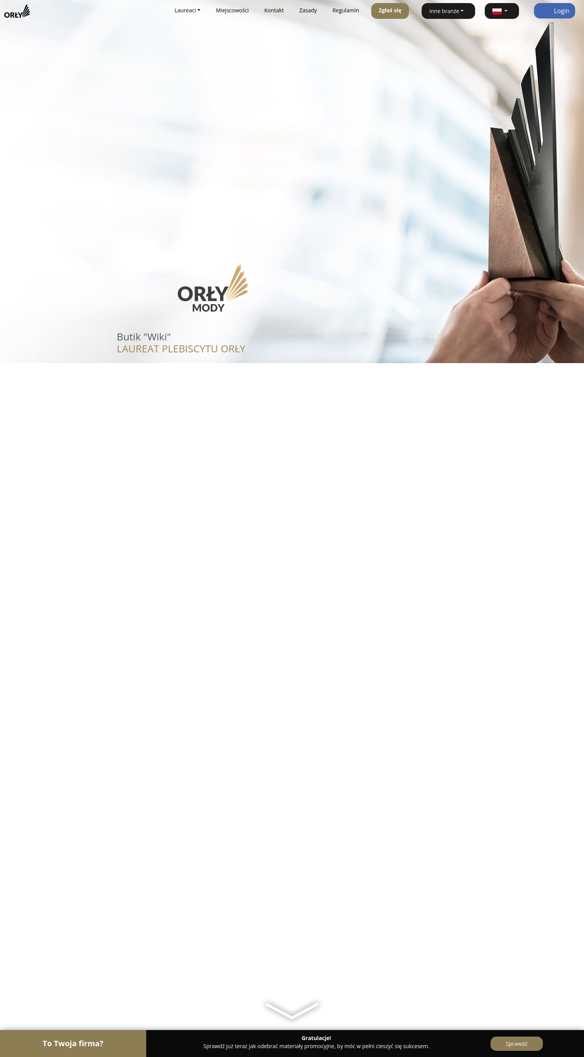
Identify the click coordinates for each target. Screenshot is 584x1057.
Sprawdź (516, 1043)
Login (554, 10)
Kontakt (274, 10)
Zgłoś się (390, 10)
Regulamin (345, 10)
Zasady (308, 10)
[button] (502, 11)
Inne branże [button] (444, 11)
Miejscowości (232, 10)
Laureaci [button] (185, 10)
